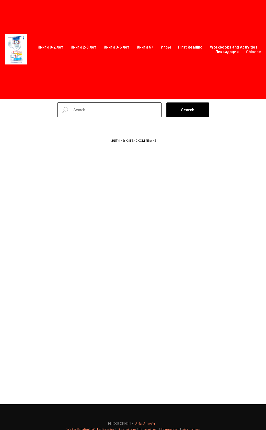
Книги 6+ (145, 47)
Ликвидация (227, 52)
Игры (166, 47)
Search (187, 110)
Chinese (253, 52)
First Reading (190, 47)
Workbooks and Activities (233, 47)
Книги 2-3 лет (83, 47)
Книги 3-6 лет (116, 47)
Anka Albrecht (145, 424)
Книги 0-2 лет (50, 47)
